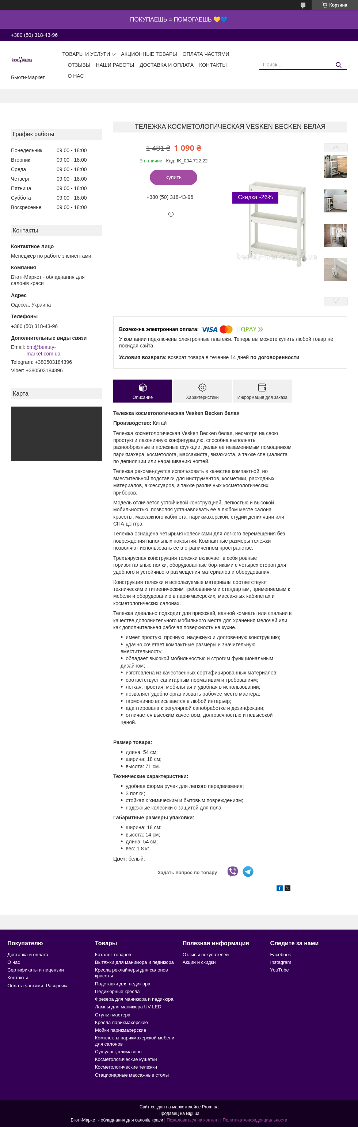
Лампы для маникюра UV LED (128, 1006)
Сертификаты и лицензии (35, 970)
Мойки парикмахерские (120, 1030)
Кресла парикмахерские (121, 1022)
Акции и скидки (199, 962)
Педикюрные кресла (117, 991)
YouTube (279, 970)
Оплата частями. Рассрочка (38, 985)
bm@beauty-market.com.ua (44, 350)
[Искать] (339, 65)
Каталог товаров (113, 954)
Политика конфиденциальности (255, 1120)
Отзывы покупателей (206, 954)
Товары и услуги (86, 54)
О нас (76, 76)
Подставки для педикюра (122, 983)
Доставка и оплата (167, 65)
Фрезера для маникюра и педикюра (134, 999)
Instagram (281, 962)
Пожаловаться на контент (193, 1120)
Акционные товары (149, 54)
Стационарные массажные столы (132, 1075)
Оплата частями (206, 54)
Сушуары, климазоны (118, 1051)
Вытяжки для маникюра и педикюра (134, 962)
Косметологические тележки (126, 1067)
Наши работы (115, 65)
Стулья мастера (112, 1015)
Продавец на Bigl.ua (179, 1113)
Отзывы (79, 65)
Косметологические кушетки (126, 1059)
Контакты (213, 65)
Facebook (280, 954)
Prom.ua (210, 1106)
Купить (173, 177)
